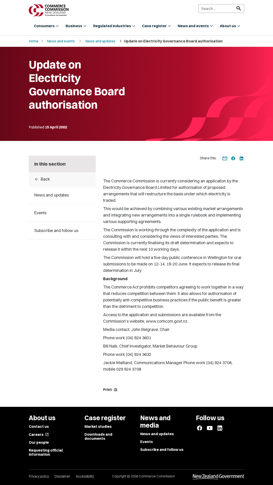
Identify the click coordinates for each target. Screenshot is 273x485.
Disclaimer (62, 476)
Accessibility (85, 476)
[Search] (221, 8)
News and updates (100, 41)
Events (146, 441)
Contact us (39, 426)
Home (33, 41)
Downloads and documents (98, 436)
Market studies (98, 426)
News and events (61, 41)
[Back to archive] (62, 179)
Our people (39, 442)
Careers (39, 434)
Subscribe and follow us (161, 449)
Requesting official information (46, 452)
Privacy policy (39, 476)
